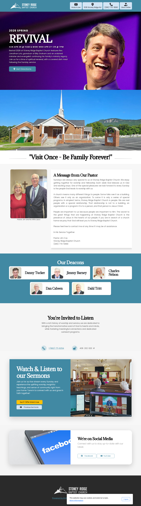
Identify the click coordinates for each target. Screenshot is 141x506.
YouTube (106, 456)
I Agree (96, 499)
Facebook (87, 456)
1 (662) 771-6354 (56, 348)
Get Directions (22, 69)
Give (126, 6)
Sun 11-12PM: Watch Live (29, 402)
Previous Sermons (29, 407)
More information (47, 500)
